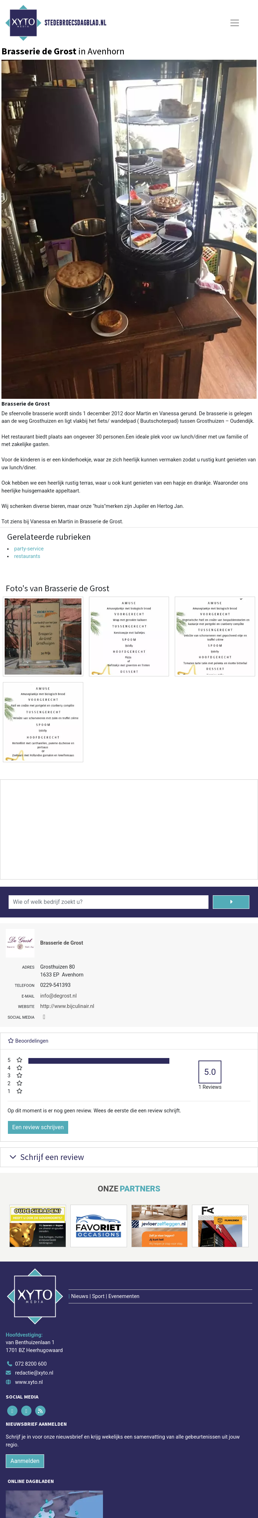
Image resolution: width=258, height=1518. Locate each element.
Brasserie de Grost (61, 943)
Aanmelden (24, 1461)
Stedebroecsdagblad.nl (75, 22)
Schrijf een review (46, 1156)
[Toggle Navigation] (234, 23)
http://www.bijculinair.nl (67, 1006)
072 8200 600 (31, 1364)
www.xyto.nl (29, 1382)
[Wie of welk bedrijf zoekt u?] (108, 902)
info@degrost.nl (58, 996)
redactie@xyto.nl (34, 1373)
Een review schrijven (38, 1127)
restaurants (27, 556)
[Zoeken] (231, 902)
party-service (28, 549)
